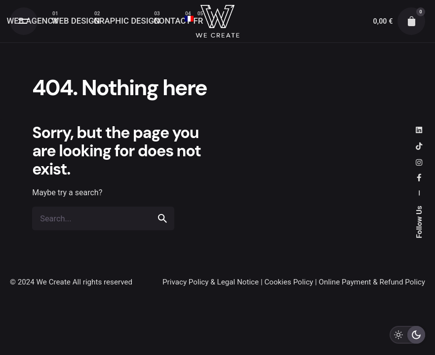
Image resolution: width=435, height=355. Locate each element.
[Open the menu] (24, 21)
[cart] (411, 21)
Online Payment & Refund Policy (372, 282)
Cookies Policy (288, 282)
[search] (162, 219)
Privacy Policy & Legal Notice (210, 282)
